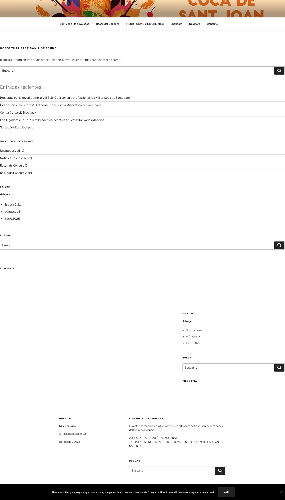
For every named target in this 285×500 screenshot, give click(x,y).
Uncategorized (10, 150)
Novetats (194, 23)
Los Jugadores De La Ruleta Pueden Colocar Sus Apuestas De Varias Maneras (52, 120)
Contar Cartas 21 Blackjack (18, 112)
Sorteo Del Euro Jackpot (16, 127)
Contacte (212, 23)
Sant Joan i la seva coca (74, 23)
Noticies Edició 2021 (14, 158)
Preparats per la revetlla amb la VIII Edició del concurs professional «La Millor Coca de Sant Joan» (65, 97)
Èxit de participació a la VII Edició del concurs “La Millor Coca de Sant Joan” (50, 105)
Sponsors (176, 23)
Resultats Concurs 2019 (16, 173)
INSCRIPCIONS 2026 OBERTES (145, 23)
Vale (226, 492)
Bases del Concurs (107, 23)
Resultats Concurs (12, 165)
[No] (280, 492)
